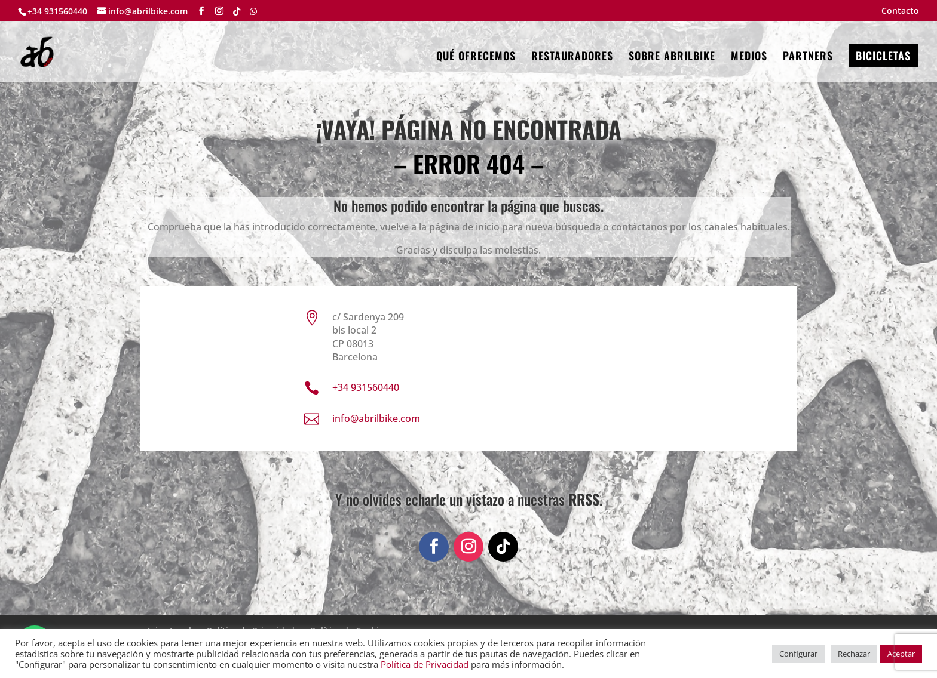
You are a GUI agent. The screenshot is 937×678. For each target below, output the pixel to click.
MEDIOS (749, 57)
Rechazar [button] (854, 653)
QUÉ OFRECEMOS (476, 57)
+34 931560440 (57, 11)
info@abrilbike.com (376, 418)
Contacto (900, 11)
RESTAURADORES (572, 57)
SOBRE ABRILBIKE (672, 57)
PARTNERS (808, 57)
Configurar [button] (798, 653)
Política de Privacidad (424, 664)
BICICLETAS (883, 55)
